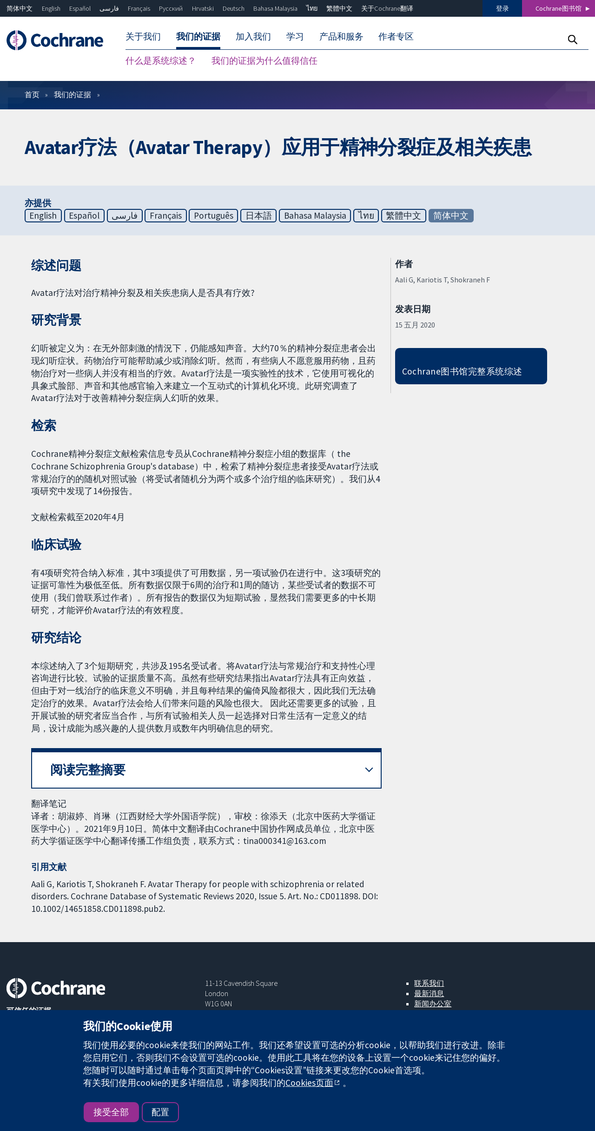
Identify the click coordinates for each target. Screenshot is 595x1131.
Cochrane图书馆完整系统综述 (462, 371)
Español (80, 8)
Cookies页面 (309, 1082)
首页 (32, 94)
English (51, 8)
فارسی (109, 8)
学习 (295, 36)
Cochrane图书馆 (559, 8)
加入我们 (253, 36)
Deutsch (234, 8)
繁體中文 (339, 8)
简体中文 (20, 8)
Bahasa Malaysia (275, 8)
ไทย (311, 8)
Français (139, 8)
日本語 (258, 215)
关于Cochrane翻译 (387, 8)
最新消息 (429, 993)
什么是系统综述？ (161, 60)
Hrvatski (203, 8)
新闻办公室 (432, 1003)
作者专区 (396, 36)
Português (213, 215)
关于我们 (143, 36)
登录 (502, 8)
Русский (171, 8)
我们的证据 (198, 36)
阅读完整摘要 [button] (88, 769)
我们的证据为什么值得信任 (264, 60)
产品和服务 (341, 36)
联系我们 (429, 983)
